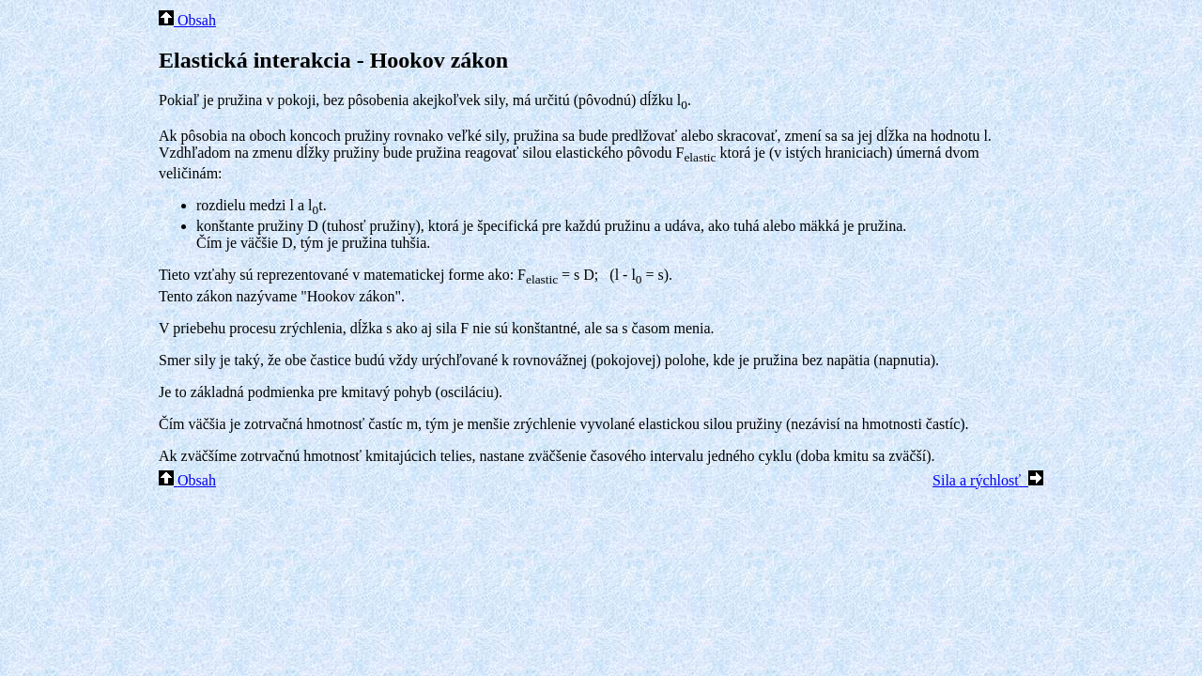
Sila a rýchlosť (987, 480)
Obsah (187, 20)
